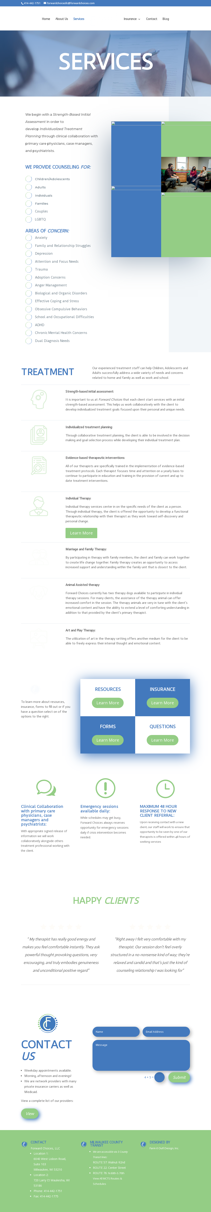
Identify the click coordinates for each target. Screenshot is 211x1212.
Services (79, 18)
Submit (179, 1077)
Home (47, 18)
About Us (62, 18)
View (30, 1113)
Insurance (129, 18)
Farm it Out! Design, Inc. (164, 1148)
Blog (165, 18)
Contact (150, 18)
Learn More (81, 521)
